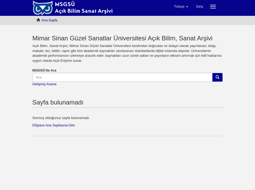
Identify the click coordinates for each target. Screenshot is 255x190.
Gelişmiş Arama (45, 84)
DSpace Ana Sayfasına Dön (54, 125)
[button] (181, 6)
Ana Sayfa (49, 20)
